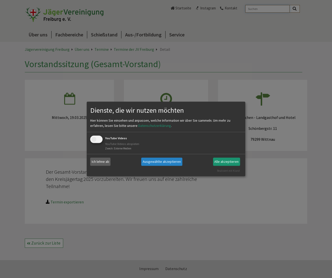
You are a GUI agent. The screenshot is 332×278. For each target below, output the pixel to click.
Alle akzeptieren (226, 161)
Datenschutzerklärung (154, 125)
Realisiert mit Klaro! (228, 170)
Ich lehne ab (100, 161)
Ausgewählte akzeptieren (162, 161)
